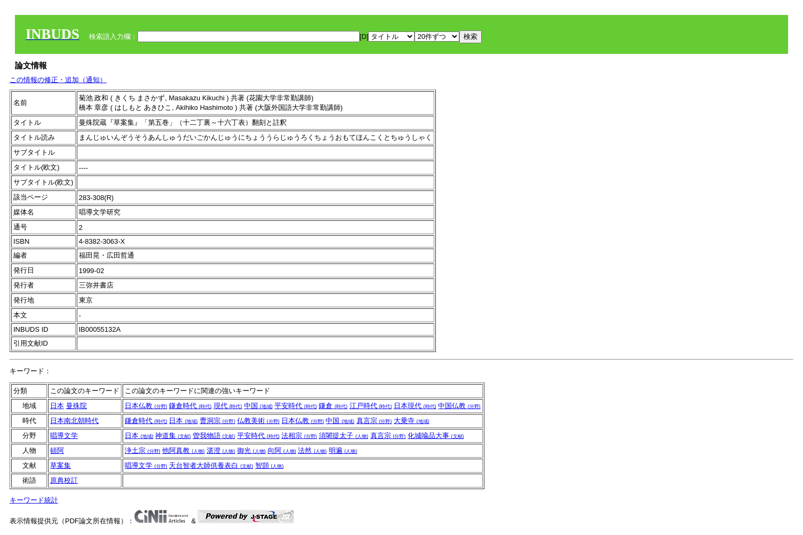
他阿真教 (183, 450)
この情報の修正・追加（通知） (58, 80)
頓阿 (57, 450)
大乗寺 (411, 421)
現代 (228, 406)
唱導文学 (64, 436)
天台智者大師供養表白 (211, 465)
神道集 (173, 436)
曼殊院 (76, 406)
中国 (258, 406)
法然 (312, 450)
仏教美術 (258, 421)
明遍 (343, 450)
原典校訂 (64, 480)
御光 (251, 450)
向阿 (281, 450)
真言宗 (374, 421)
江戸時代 (371, 406)
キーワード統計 (34, 500)
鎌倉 (333, 406)
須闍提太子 (343, 436)
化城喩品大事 (436, 436)
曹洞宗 (218, 421)
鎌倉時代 (190, 406)
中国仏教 (459, 406)
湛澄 (221, 450)
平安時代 (295, 406)
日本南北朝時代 (74, 421)
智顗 (269, 465)
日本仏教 (146, 406)
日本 (57, 406)
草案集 (60, 465)
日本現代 (415, 406)
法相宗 (299, 436)
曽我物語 (214, 436)
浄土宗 (142, 450)
